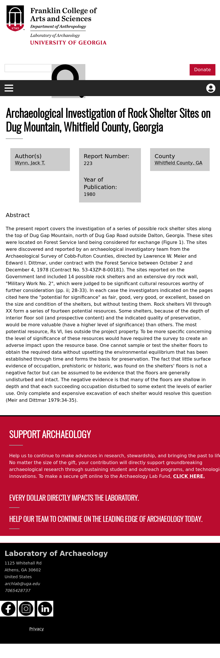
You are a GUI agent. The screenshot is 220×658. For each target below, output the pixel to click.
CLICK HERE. (189, 476)
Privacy (36, 629)
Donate (202, 69)
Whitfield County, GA (179, 163)
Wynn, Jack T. (30, 163)
